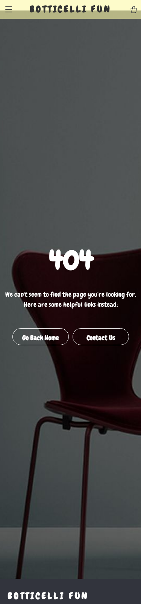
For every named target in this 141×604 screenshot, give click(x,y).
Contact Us (100, 337)
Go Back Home (40, 337)
